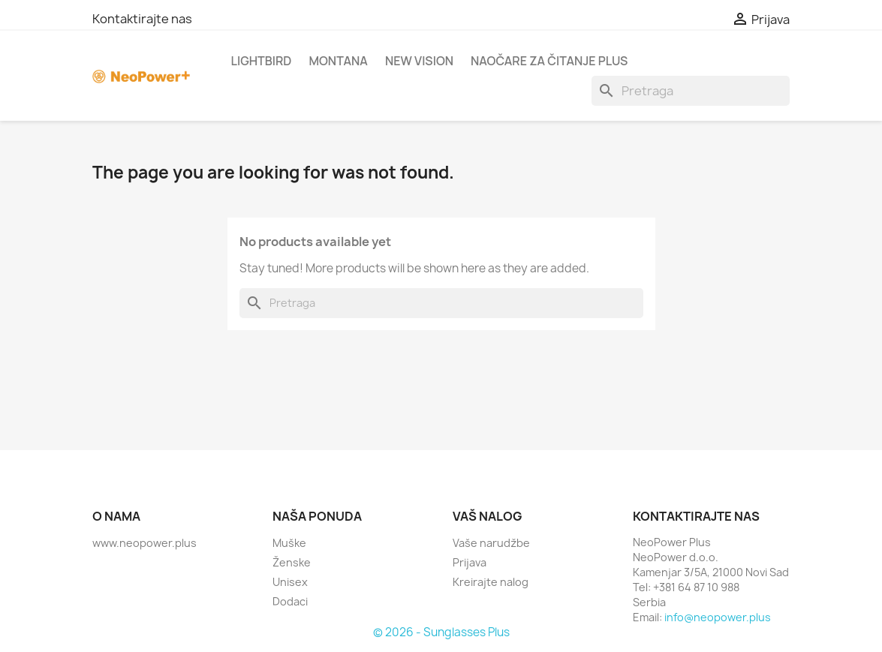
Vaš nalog (487, 516)
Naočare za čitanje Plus (549, 61)
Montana (338, 61)
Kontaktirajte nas (142, 19)
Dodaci (290, 601)
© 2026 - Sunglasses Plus (441, 632)
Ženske (291, 562)
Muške (289, 543)
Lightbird (261, 61)
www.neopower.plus (144, 543)
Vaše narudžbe (491, 543)
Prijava (469, 562)
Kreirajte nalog (490, 582)
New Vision (419, 61)
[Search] (691, 91)
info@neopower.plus (717, 617)
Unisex (290, 582)
